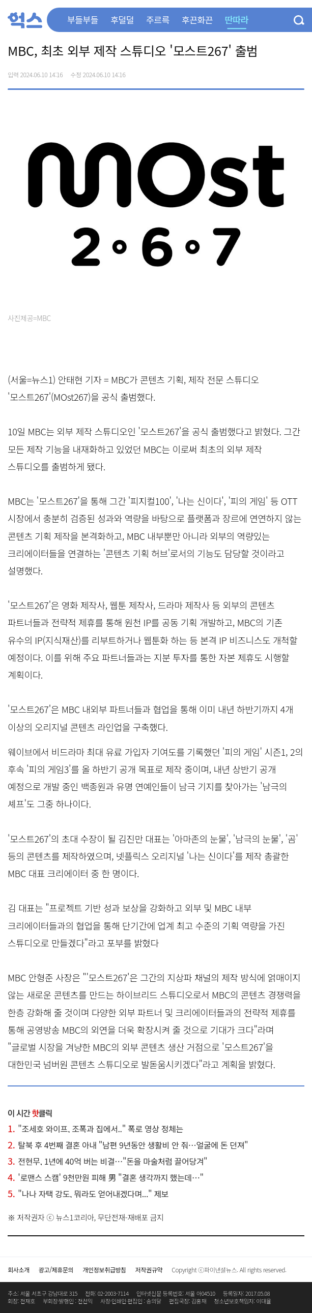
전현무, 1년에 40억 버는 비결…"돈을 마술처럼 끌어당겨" (107, 1161)
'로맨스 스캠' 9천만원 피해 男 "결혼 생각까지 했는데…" (106, 1177)
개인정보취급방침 (104, 1269)
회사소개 (19, 1269)
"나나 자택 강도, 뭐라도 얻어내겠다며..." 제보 (88, 1194)
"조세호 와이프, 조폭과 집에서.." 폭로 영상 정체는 (95, 1129)
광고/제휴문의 (56, 1269)
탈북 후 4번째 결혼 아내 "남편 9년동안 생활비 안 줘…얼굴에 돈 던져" (128, 1145)
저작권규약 (148, 1269)
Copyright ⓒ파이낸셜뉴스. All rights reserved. (229, 1269)
